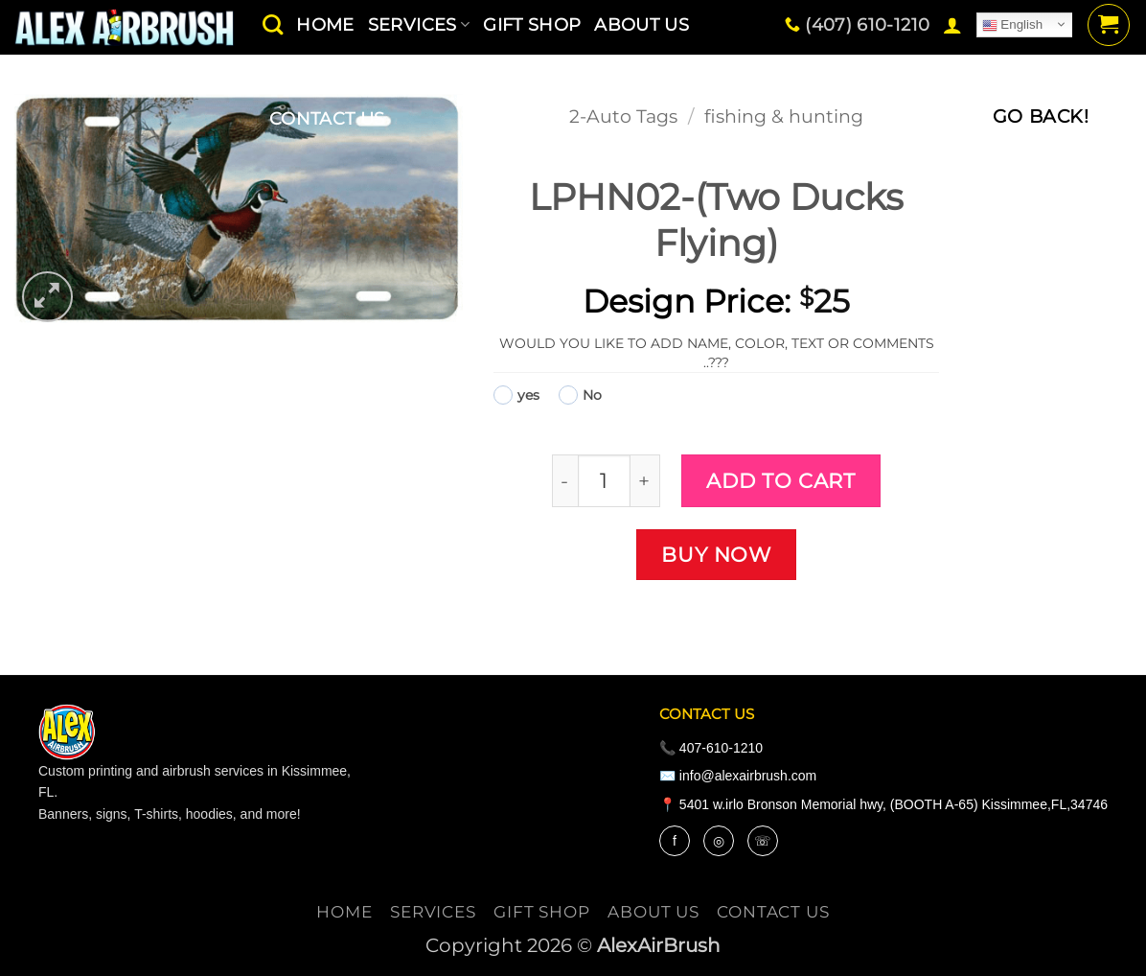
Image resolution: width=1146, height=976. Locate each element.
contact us (327, 118)
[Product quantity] (604, 480)
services (433, 911)
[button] (952, 25)
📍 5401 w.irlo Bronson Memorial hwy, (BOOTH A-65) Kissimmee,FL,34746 (883, 804)
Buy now (716, 554)
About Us (653, 911)
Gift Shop (541, 911)
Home (344, 911)
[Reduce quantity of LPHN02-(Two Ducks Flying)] (565, 480)
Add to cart (780, 480)
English (1012, 25)
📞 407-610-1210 (711, 747)
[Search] (273, 24)
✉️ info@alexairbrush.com (737, 775)
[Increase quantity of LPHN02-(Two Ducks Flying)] (645, 480)
